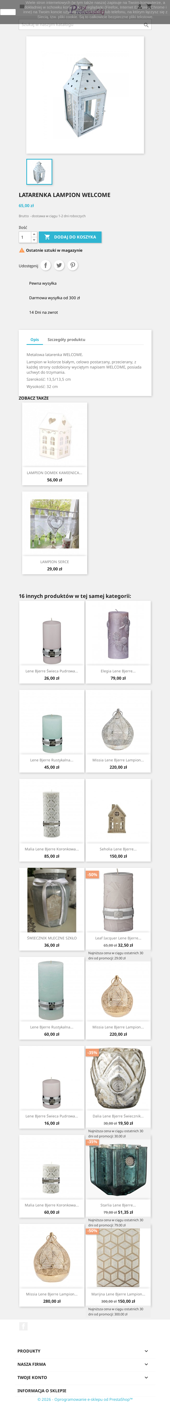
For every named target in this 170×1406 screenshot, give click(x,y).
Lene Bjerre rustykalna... (51, 759)
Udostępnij (45, 265)
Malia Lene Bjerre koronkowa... (52, 849)
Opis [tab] (34, 339)
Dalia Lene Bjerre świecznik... (118, 1116)
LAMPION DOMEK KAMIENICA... (54, 472)
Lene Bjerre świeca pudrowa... (52, 670)
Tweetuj (59, 265)
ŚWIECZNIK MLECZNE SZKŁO (52, 938)
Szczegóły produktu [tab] (66, 339)
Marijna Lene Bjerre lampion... (118, 1294)
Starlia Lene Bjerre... (118, 1205)
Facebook (23, 1326)
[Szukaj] (85, 24)
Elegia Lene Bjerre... (118, 670)
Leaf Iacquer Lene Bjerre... (118, 938)
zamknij (8, 12)
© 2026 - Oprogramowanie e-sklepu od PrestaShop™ (85, 1399)
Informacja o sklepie (41, 1391)
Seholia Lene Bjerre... (118, 849)
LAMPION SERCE (54, 561)
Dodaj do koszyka (70, 237)
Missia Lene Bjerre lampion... (118, 759)
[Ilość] (25, 237)
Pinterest (72, 265)
